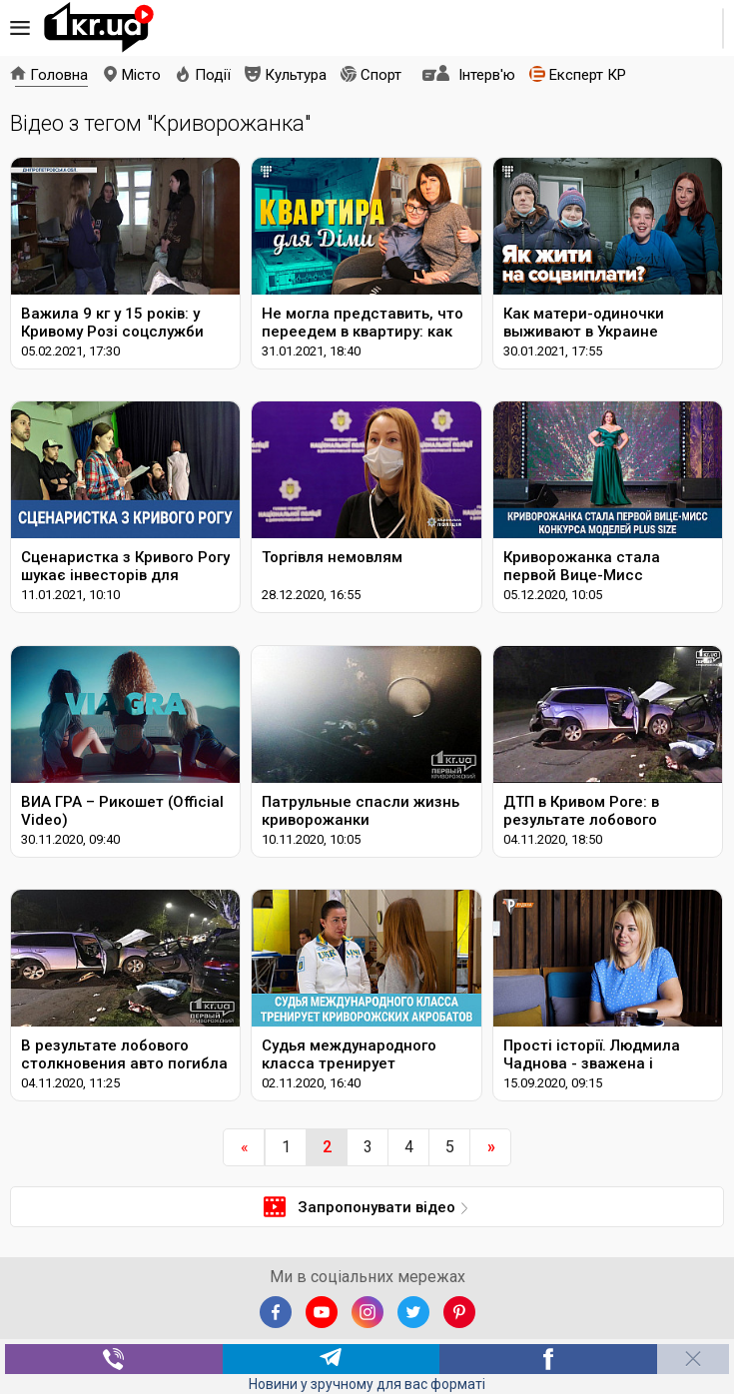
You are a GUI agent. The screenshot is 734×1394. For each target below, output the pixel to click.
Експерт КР (587, 75)
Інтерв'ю (486, 75)
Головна (59, 75)
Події (213, 75)
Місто (141, 75)
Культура (296, 75)
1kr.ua (99, 28)
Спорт (381, 75)
